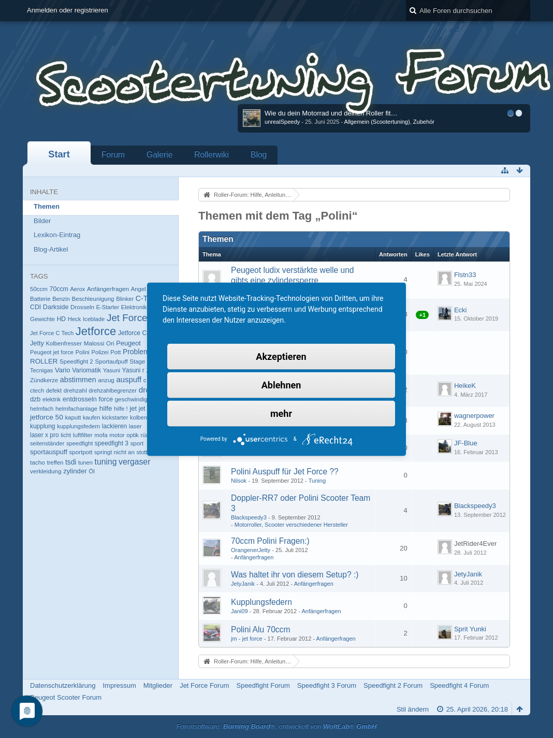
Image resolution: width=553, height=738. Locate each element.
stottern (145, 452)
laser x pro (44, 435)
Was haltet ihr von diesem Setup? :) (294, 574)
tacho (37, 462)
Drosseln (82, 306)
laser (135, 426)
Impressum (119, 685)
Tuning (317, 480)
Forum (113, 154)
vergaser (134, 461)
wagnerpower (474, 415)
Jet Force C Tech (52, 333)
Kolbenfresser (64, 343)
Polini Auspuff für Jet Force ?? (285, 471)
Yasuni (111, 370)
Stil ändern (413, 709)
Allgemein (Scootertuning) (377, 122)
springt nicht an (114, 452)
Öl (92, 471)
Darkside (56, 307)
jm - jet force (247, 638)
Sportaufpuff (111, 361)
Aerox (77, 289)
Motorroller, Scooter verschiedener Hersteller (291, 525)
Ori (110, 343)
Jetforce (96, 331)
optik (132, 435)
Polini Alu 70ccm (260, 629)
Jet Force (127, 317)
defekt (54, 390)
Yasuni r (133, 370)
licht (66, 435)
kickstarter (115, 417)
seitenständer (47, 443)
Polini (83, 352)
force (106, 399)
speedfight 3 (111, 443)
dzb (35, 399)
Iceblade (94, 319)
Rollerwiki (211, 154)
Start (58, 154)
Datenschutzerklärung (62, 685)
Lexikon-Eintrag (57, 235)
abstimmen (78, 379)
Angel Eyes (146, 289)
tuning (106, 461)
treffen (55, 462)
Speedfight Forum (262, 685)
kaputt (73, 417)
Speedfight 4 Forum (459, 685)
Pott (115, 352)
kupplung (42, 426)
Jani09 (239, 611)
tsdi (70, 462)
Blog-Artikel (51, 249)
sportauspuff (48, 452)
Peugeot (128, 343)
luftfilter (83, 434)
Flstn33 (465, 275)
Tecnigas (41, 370)
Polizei (99, 352)
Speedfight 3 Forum (326, 685)
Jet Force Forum (204, 685)
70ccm (59, 289)
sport (137, 443)
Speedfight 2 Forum (393, 685)
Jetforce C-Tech (140, 333)
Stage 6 (139, 361)
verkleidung (46, 471)
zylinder (75, 471)
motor (116, 435)
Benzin (61, 299)
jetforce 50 (46, 417)
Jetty (37, 343)
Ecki (460, 310)
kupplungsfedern (78, 426)
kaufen (91, 417)
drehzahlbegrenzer (113, 390)
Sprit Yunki (470, 629)
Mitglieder (157, 685)
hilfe (105, 408)
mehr (281, 413)
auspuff (128, 379)
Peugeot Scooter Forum (65, 697)
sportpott (81, 452)
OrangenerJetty (250, 550)
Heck (74, 319)
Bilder (42, 221)
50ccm (39, 289)
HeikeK (465, 385)
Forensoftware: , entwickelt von (277, 726)
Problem (136, 352)
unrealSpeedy (282, 122)
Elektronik (134, 307)
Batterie (40, 299)
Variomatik (86, 370)
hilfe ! (121, 409)
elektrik (51, 399)
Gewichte (42, 319)
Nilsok (238, 480)
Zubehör (423, 122)
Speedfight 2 (76, 361)
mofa (100, 435)
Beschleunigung (93, 299)
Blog (259, 154)
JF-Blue (465, 443)
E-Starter (107, 307)
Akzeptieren (281, 356)
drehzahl (75, 390)
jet (133, 408)
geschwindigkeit (136, 399)
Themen (47, 206)
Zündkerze (44, 380)
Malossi (94, 343)
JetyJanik (243, 584)
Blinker (125, 299)
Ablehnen (281, 384)
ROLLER (43, 361)
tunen (85, 462)
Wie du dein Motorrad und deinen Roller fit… (331, 113)
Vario (62, 370)
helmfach (41, 409)
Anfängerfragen (108, 288)
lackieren (114, 426)
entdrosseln (80, 399)
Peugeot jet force (52, 352)
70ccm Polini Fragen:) (270, 541)
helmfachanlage (76, 409)
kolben (138, 417)
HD (61, 319)
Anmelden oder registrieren (67, 10)
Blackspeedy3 (249, 517)
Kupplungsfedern (261, 602)
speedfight (79, 443)
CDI (35, 307)
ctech (37, 390)
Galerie (159, 154)
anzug (106, 380)
